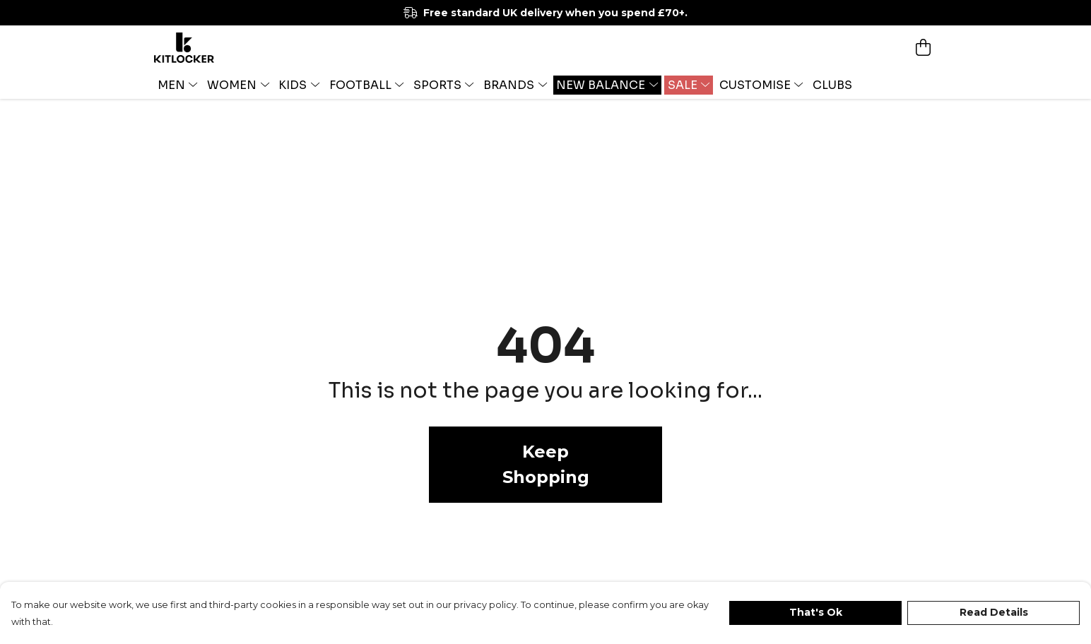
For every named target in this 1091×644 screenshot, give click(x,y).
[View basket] (923, 47)
